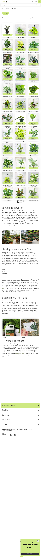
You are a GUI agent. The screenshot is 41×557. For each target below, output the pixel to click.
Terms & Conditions (7, 549)
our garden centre (19, 471)
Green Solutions (19, 547)
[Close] (38, 534)
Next (37, 317)
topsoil (25, 415)
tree (3, 403)
